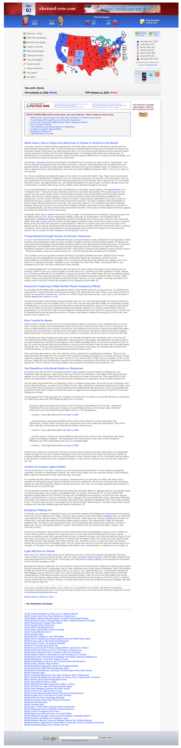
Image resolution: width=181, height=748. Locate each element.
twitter (151, 74)
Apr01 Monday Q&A (33, 634)
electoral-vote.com (58, 9)
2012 (151, 65)
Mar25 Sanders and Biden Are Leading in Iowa (46, 718)
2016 (147, 65)
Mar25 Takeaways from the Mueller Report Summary (49, 709)
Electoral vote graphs (34, 42)
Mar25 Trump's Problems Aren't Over (42, 711)
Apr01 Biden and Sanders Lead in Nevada (44, 630)
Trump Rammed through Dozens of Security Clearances (56, 120)
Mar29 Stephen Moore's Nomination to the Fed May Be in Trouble (55, 655)
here (106, 588)
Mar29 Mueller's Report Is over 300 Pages (44, 636)
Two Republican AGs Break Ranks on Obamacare (53, 127)
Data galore (30, 72)
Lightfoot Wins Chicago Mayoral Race (65, 105)
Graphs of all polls (33, 46)
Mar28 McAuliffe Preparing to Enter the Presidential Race (51, 666)
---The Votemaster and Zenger (38, 604)
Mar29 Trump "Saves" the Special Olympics (45, 643)
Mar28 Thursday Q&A (34, 673)
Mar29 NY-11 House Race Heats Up (41, 645)
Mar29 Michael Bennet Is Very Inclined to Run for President (52, 652)
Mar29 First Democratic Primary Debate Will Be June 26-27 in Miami (56, 648)
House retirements (33, 68)
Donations (29, 77)
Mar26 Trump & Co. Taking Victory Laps (43, 691)
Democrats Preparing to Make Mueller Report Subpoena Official (59, 122)
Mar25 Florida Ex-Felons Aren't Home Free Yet (46, 725)
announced (111, 514)
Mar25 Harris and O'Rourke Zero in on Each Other (48, 713)
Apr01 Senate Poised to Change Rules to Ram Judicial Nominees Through (59, 621)
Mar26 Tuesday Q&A (34, 704)
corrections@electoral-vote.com (42, 592)
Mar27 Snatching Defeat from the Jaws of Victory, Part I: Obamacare (56, 675)
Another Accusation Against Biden (46, 129)
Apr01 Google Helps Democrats (39, 625)
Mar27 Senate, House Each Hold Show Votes (45, 679)
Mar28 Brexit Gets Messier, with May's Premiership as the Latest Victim (58, 670)
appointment (114, 190)
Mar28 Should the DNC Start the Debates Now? (46, 668)
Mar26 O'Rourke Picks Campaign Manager (44, 698)
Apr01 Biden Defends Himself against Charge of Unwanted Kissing (56, 618)
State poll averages (33, 51)
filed (104, 374)
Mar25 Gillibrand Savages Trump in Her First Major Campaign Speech (57, 716)
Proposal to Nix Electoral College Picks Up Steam (69, 107)
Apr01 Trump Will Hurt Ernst (37, 632)
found (32, 340)
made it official (94, 559)
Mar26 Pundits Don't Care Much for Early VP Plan (47, 695)
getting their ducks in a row (44, 297)
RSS (157, 74)
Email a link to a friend (35, 597)
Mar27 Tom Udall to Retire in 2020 (40, 682)
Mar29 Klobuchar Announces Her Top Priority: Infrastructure (53, 650)
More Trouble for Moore (41, 124)
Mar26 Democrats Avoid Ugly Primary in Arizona (47, 700)
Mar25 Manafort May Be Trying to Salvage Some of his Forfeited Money (58, 720)
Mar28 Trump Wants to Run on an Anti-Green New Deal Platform (54, 661)
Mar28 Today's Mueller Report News (41, 664)
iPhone (144, 77)
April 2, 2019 (72, 415)
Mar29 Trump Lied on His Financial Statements (46, 641)
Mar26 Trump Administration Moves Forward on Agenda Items (54, 693)
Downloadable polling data (152, 21)
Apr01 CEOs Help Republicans (39, 627)
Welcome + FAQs (32, 33)
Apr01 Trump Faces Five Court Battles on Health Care (50, 616)
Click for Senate (101, 17)
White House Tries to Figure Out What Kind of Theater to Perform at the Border (66, 118)
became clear (43, 162)
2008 (155, 65)
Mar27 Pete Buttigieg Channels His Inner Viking (47, 689)
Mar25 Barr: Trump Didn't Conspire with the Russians (49, 707)
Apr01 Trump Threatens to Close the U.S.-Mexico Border (51, 614)
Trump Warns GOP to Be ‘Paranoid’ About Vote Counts (70, 104)
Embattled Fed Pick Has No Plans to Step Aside (107, 104)
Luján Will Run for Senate (42, 133)
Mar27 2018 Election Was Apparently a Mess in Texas (49, 684)
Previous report (143, 34)
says (100, 473)
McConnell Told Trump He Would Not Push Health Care (109, 105)
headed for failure (46, 219)
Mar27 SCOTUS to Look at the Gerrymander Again (48, 686)
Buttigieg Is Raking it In (41, 131)
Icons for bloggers (33, 59)
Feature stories (31, 64)
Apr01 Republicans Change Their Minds (43, 623)
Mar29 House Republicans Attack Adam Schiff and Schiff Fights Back (57, 639)
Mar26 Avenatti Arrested (35, 702)
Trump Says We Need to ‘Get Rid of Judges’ (105, 107)
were (53, 249)
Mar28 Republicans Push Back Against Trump (46, 659)
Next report (156, 34)
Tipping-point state (33, 55)
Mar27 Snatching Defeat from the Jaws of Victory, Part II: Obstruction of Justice (62, 677)
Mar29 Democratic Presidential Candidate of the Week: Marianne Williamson (60, 657)
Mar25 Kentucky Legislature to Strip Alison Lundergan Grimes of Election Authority (64, 723)
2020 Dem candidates (34, 38)
